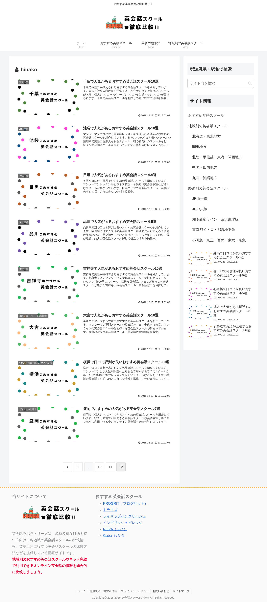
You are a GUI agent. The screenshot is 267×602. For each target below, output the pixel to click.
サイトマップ (182, 590)
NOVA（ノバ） (115, 528)
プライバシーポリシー (135, 590)
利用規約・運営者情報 (103, 590)
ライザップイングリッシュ (124, 515)
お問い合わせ (161, 590)
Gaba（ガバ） (114, 535)
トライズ (110, 509)
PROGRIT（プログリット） (125, 503)
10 (100, 466)
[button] (250, 83)
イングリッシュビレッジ (122, 522)
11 (110, 466)
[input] (220, 83)
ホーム (81, 590)
